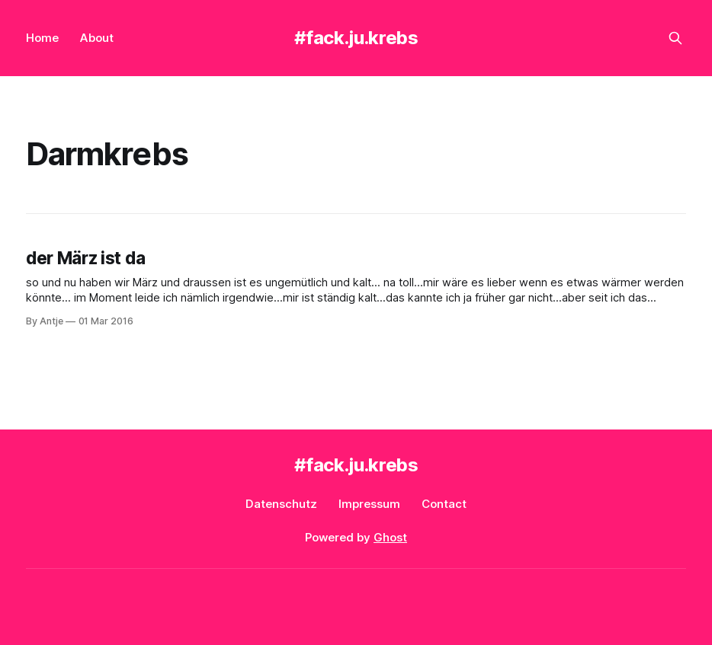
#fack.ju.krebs (356, 38)
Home (42, 37)
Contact (444, 504)
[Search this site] (675, 38)
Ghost (390, 537)
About (97, 37)
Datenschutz (281, 504)
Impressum (369, 504)
